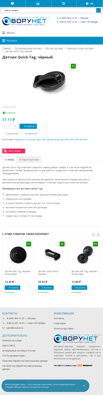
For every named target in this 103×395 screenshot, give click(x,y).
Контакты (59, 318)
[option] (18, 267)
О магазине (60, 323)
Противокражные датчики (55, 139)
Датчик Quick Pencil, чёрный (48, 272)
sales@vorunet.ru (12, 327)
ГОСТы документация (13, 355)
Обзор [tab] (9, 159)
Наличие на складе (12, 340)
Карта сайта (8, 345)
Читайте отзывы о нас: (73, 365)
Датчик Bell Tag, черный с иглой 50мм (85, 272)
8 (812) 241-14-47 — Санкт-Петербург (77, 21)
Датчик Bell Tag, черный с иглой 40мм (18, 272)
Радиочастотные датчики (27, 139)
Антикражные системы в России (18, 350)
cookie (22, 384)
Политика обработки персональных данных (24, 360)
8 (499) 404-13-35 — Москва (72, 18)
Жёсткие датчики (79, 139)
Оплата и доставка (64, 328)
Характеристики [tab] (29, 159)
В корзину (27, 126)
